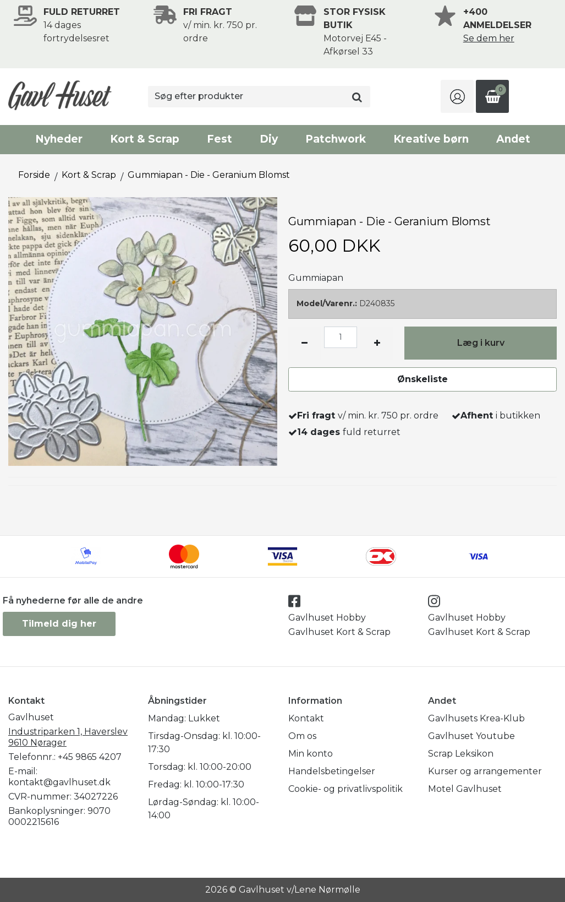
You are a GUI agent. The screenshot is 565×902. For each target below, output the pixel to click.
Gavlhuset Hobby (327, 617)
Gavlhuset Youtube (471, 736)
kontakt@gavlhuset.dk (59, 782)
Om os (302, 736)
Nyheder (59, 139)
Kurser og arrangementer (485, 771)
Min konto (310, 753)
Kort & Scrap (144, 139)
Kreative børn (431, 139)
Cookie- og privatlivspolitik (345, 789)
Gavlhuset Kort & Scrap (339, 632)
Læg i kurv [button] (480, 343)
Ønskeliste (422, 379)
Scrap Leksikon (460, 753)
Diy (269, 139)
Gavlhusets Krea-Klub (476, 718)
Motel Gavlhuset (465, 789)
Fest (219, 139)
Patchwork (335, 139)
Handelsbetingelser (331, 771)
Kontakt (306, 718)
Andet (513, 139)
